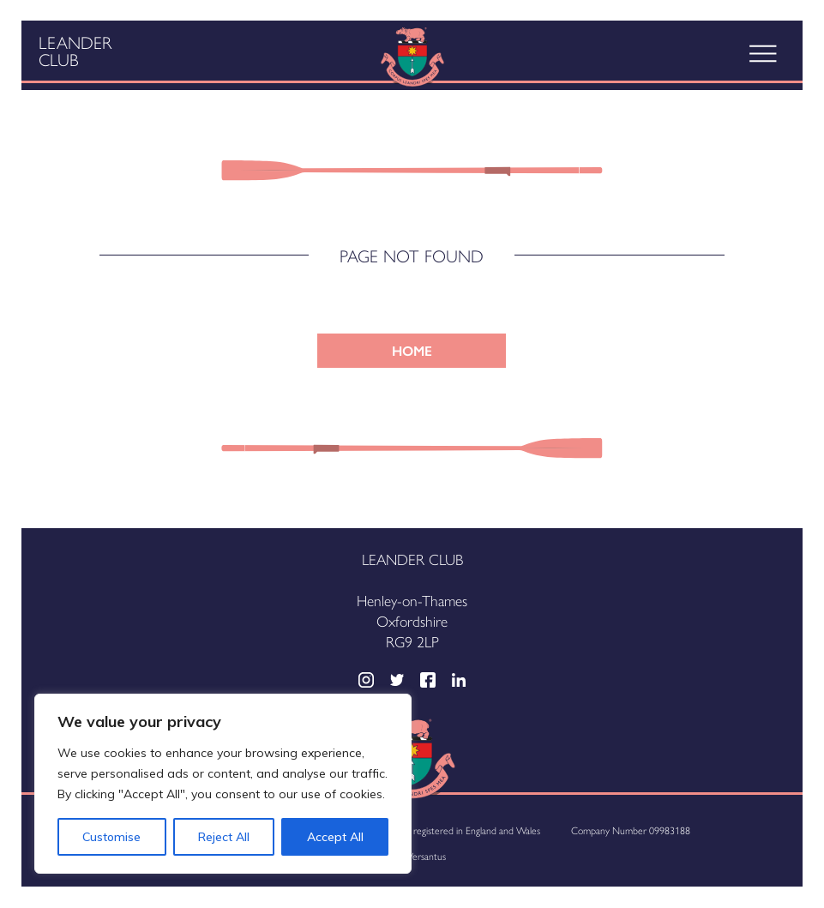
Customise (111, 837)
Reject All (224, 837)
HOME (412, 350)
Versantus (426, 855)
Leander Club (75, 50)
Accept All (335, 837)
